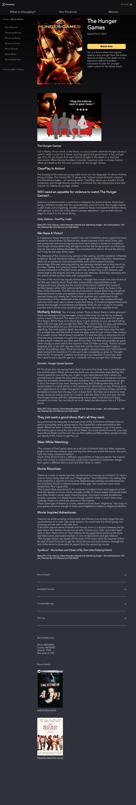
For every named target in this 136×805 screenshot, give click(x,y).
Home (6, 19)
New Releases (11, 27)
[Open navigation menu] (126, 4)
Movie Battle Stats (13, 60)
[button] (82, 575)
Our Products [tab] (68, 12)
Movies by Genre (12, 44)
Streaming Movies (13, 33)
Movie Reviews (11, 49)
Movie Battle (10, 54)
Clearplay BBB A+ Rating (13, 69)
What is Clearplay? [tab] (22, 12)
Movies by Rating (12, 38)
